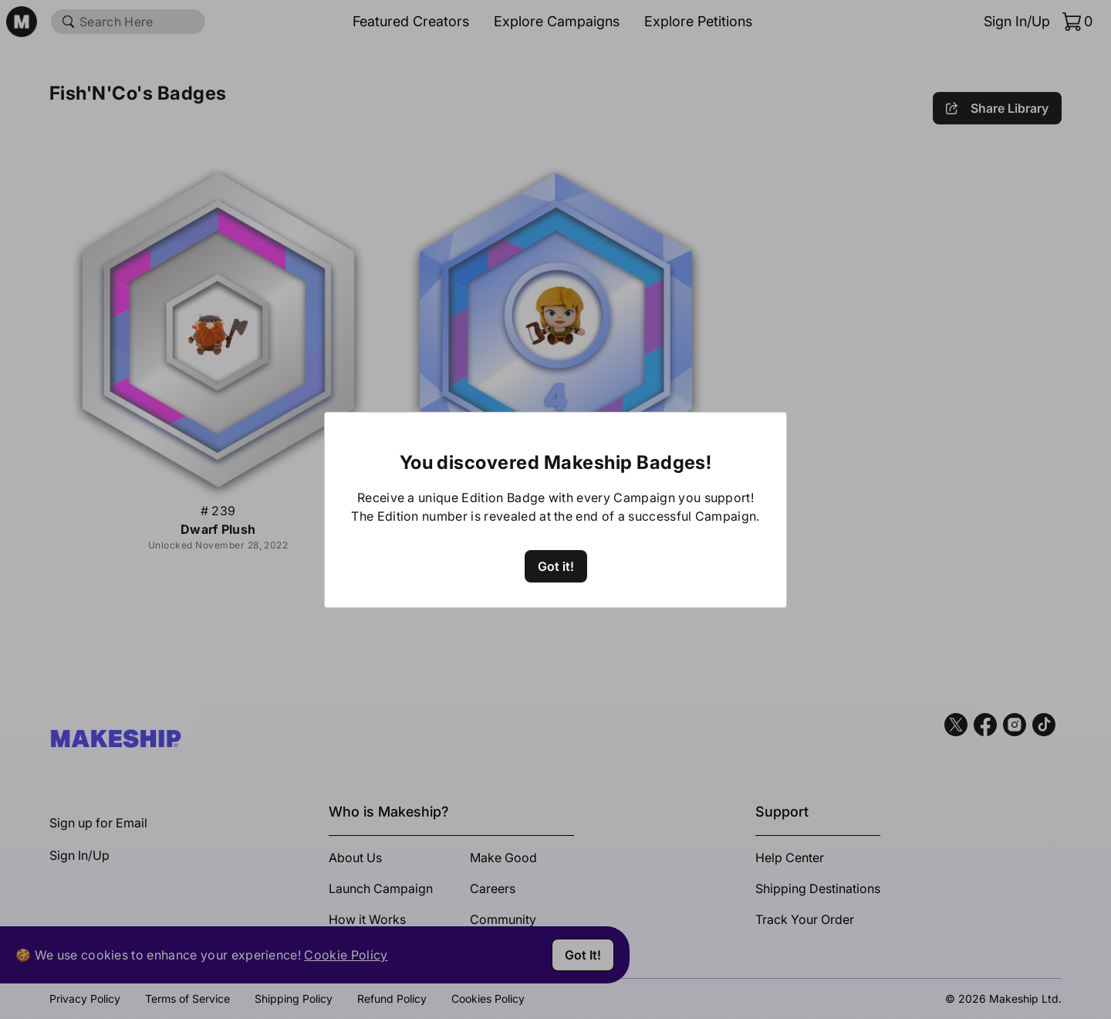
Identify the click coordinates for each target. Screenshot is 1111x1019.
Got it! (556, 566)
